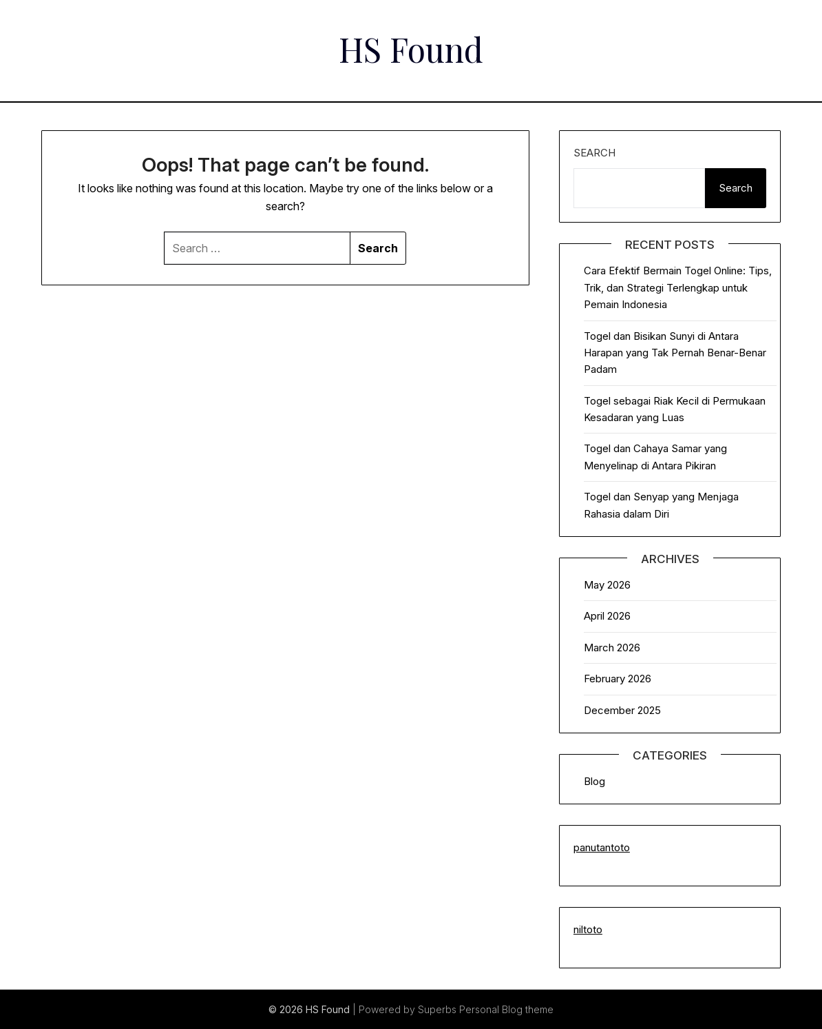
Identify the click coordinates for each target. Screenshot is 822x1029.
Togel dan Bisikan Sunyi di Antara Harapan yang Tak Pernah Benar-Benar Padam (675, 352)
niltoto (587, 929)
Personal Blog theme (506, 1009)
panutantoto (601, 847)
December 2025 (622, 710)
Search (594, 152)
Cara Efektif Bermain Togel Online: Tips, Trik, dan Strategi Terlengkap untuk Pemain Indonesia (678, 287)
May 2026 (607, 584)
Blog (594, 781)
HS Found (411, 49)
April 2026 (607, 615)
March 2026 (612, 647)
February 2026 (617, 678)
